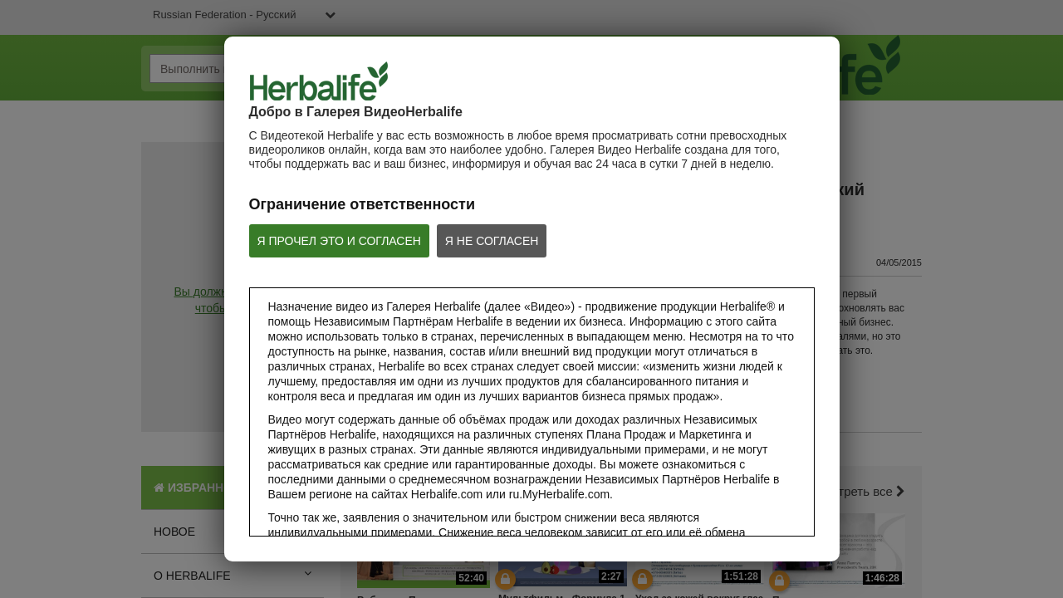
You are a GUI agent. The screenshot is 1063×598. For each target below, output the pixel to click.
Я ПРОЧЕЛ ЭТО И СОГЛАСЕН (339, 241)
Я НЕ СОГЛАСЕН (492, 241)
